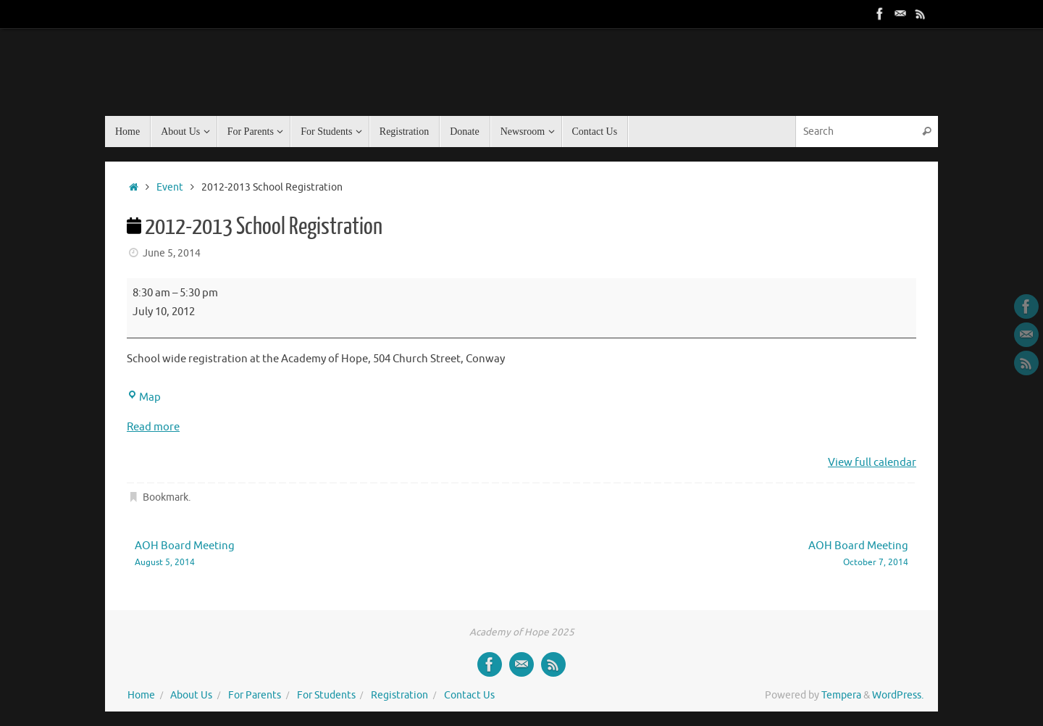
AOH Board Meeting (312, 554)
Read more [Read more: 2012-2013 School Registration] (153, 427)
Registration (399, 695)
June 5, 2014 (172, 253)
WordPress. (897, 695)
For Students (326, 695)
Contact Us (469, 695)
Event (169, 187)
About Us (191, 695)
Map (144, 397)
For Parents (254, 695)
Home (141, 695)
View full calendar (872, 463)
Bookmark (165, 497)
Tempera (841, 695)
